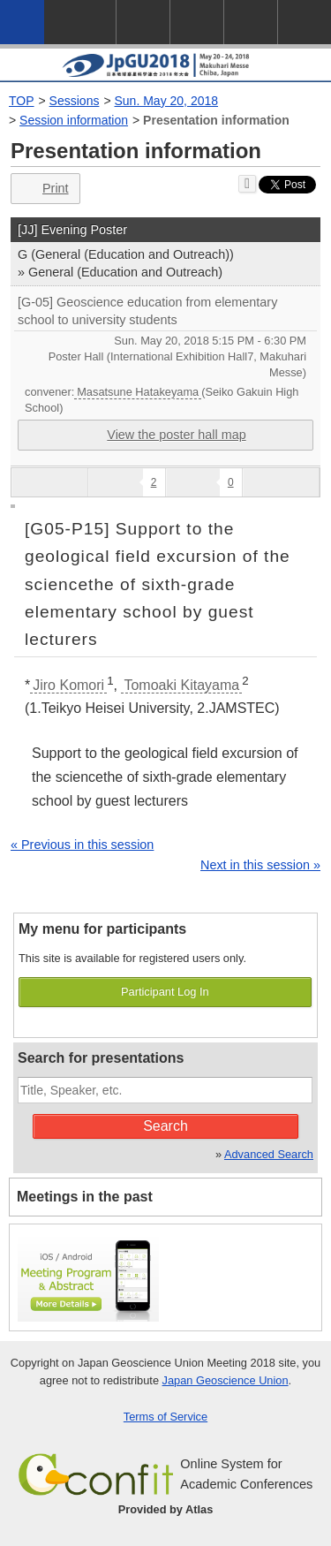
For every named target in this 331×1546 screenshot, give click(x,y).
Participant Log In (165, 991)
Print (44, 189)
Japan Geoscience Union (225, 1380)
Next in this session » (260, 865)
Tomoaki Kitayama (181, 685)
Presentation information (216, 120)
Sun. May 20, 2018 (167, 101)
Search (165, 1125)
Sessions (74, 101)
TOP (21, 101)
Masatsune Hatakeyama (138, 391)
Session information (73, 120)
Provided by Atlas (166, 1509)
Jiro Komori (68, 685)
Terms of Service (165, 1416)
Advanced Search (268, 1154)
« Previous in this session (82, 844)
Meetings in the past (85, 1196)
